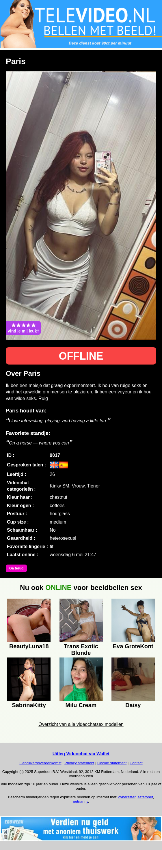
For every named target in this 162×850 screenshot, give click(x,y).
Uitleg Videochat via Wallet (81, 753)
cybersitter (126, 797)
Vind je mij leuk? (23, 327)
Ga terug (16, 568)
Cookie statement (111, 763)
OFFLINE (81, 356)
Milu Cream (81, 705)
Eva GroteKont (133, 646)
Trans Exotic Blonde (81, 649)
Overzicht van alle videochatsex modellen (80, 724)
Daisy (133, 705)
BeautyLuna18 (29, 646)
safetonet (145, 797)
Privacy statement (79, 763)
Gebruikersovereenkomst (40, 763)
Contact (136, 763)
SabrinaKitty (29, 705)
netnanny (80, 801)
